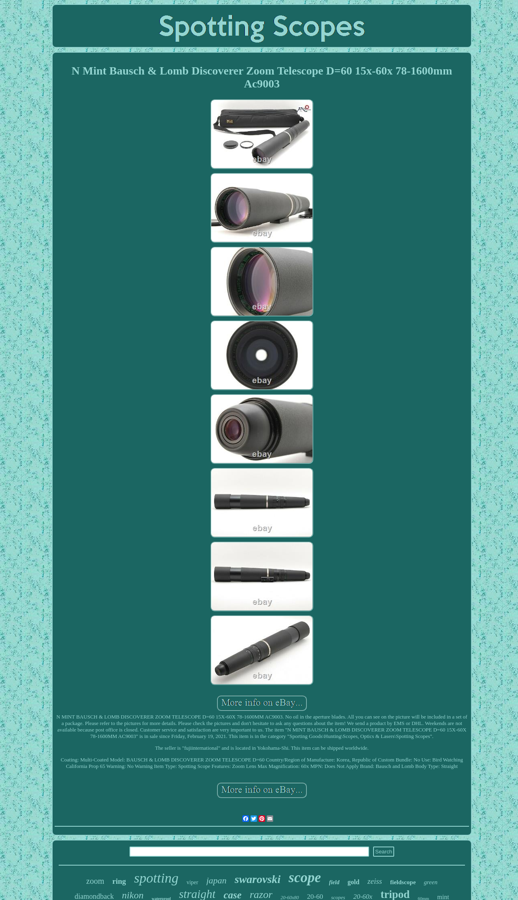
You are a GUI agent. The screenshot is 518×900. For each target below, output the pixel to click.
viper (192, 882)
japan (216, 880)
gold (353, 882)
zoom (95, 881)
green (430, 882)
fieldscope (403, 882)
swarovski (258, 879)
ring (119, 881)
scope (305, 877)
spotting (156, 877)
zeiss (374, 881)
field (334, 882)
